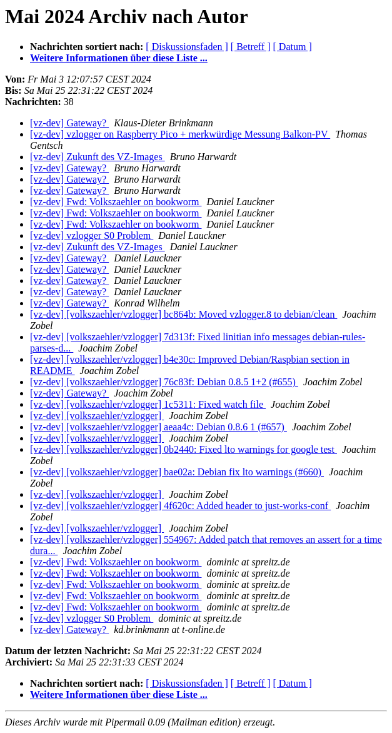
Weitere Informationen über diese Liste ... (119, 58)
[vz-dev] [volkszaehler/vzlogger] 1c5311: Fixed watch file (148, 404)
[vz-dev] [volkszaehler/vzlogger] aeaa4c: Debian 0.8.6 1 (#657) (158, 427)
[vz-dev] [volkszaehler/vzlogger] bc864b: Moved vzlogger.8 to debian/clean (183, 314)
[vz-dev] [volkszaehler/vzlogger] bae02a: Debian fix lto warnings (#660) (177, 472)
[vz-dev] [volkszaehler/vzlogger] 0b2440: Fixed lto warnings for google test (183, 449)
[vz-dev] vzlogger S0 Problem (91, 235)
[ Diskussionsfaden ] (187, 46)
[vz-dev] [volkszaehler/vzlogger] (97, 415)
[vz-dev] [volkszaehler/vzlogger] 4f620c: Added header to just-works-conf (180, 505)
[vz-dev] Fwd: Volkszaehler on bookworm (115, 201)
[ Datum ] (292, 46)
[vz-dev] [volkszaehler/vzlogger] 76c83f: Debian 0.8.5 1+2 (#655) (164, 382)
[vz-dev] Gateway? (69, 123)
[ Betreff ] (251, 46)
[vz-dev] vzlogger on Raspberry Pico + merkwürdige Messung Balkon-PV (180, 134)
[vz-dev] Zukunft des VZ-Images (97, 156)
